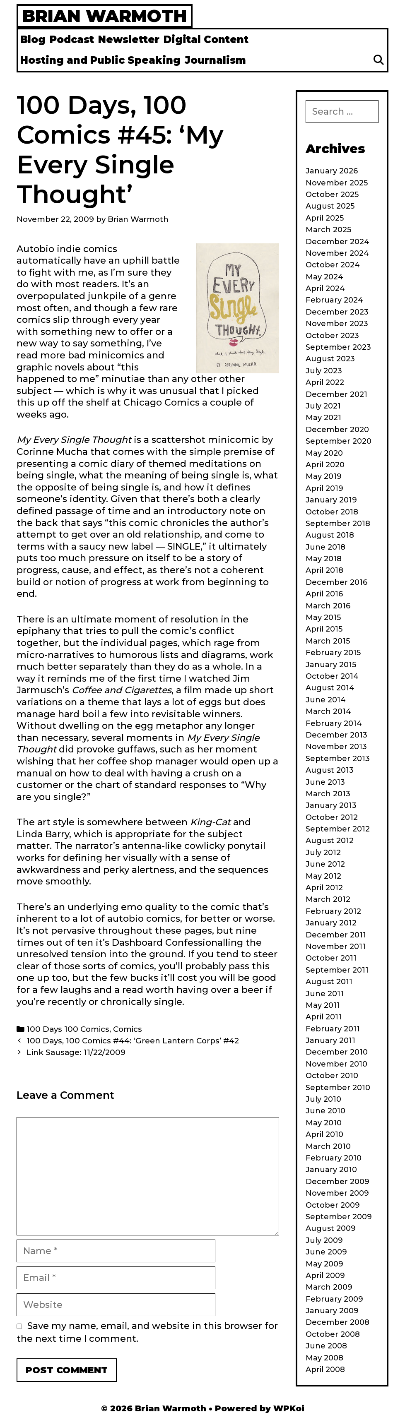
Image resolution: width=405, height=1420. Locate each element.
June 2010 (325, 1110)
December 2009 (337, 1181)
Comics (127, 1029)
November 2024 (337, 253)
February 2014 (334, 723)
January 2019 (331, 500)
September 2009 (339, 1216)
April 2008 (325, 1369)
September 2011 (337, 970)
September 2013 (338, 758)
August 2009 (331, 1228)
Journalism (215, 60)
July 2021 (323, 406)
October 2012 (332, 817)
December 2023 (337, 312)
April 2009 (325, 1275)
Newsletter (128, 40)
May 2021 (323, 417)
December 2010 (337, 1052)
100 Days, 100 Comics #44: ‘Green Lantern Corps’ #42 (133, 1040)
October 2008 (333, 1334)
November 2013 (336, 746)
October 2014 (332, 676)
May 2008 (324, 1357)
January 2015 (331, 664)
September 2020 (338, 441)
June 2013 (325, 782)
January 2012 (331, 922)
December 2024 (337, 241)
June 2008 (326, 1345)
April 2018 (324, 570)
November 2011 (336, 946)
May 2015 (323, 617)
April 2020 (325, 464)
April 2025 (325, 218)
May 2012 (323, 876)
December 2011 (336, 934)
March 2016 (328, 605)
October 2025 (332, 194)
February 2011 (333, 1028)
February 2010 (334, 1158)
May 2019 (324, 476)
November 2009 (337, 1193)
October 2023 (332, 335)
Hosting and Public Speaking (100, 60)
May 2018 (324, 558)
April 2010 (324, 1134)
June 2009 (326, 1252)
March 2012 (328, 899)
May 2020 (324, 453)
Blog (33, 40)
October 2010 (332, 1075)
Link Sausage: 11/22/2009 (76, 1052)
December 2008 (337, 1322)
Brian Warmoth (104, 15)
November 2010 (336, 1064)
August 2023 (330, 358)
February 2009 (334, 1299)
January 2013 (331, 805)
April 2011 (324, 1016)
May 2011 (323, 1005)
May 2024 (324, 276)
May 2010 (324, 1122)
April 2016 (324, 593)
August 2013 (330, 770)
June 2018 (325, 547)
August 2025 (330, 206)
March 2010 (328, 1146)
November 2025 (337, 182)
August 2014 (330, 687)
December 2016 (336, 582)
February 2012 (333, 911)
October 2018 (332, 512)
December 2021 (336, 394)
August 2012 (330, 840)
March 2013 (328, 793)
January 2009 (332, 1310)
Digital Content (206, 40)
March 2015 (328, 641)
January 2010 (331, 1169)
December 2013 (336, 735)
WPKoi (288, 1408)
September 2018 (338, 523)
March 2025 (328, 229)
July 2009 (324, 1240)
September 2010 (338, 1087)
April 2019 (324, 488)
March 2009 (329, 1287)
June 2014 (326, 699)
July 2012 (323, 852)
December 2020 (337, 429)
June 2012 (325, 864)
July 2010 (323, 1099)
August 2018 (330, 535)
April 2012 (324, 887)
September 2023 (338, 347)
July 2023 (324, 370)
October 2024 (333, 264)
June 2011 (325, 993)
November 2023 (337, 323)
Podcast (72, 40)
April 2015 (324, 629)
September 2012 (338, 829)
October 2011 (331, 958)
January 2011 (330, 1040)
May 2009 (324, 1264)
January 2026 (332, 170)
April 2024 (325, 288)
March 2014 (328, 711)
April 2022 (325, 382)
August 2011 (329, 981)
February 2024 (334, 300)
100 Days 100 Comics (68, 1029)
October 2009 (333, 1205)
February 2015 (333, 652)
